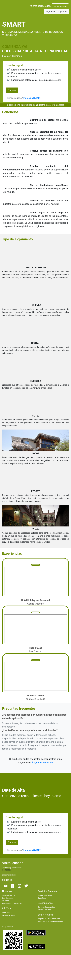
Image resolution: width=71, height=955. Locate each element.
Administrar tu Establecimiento (50, 922)
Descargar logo (8, 915)
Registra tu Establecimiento (49, 919)
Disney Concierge (9, 875)
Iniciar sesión (60, 6)
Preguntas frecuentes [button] (42, 762)
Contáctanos (7, 898)
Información (7, 912)
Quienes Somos (8, 895)
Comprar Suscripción (46, 907)
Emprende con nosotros (12, 903)
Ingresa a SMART (32, 98)
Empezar (11, 90)
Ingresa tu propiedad (56, 11)
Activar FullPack (44, 910)
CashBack (42, 898)
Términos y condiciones (12, 867)
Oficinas (5, 901)
